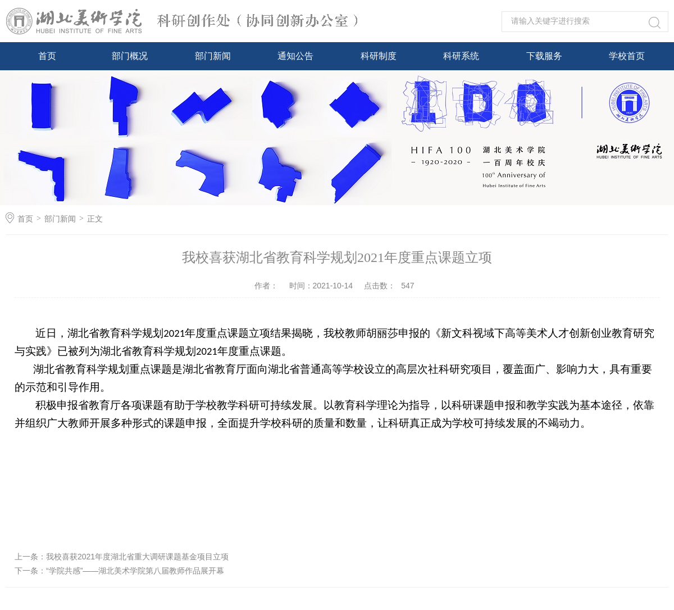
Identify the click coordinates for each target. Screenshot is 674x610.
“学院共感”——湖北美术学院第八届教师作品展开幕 (135, 570)
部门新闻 (213, 56)
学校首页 (627, 56)
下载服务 (544, 56)
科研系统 (461, 56)
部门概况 (130, 56)
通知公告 (295, 56)
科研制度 (379, 56)
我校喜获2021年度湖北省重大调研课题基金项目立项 (137, 556)
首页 (47, 56)
